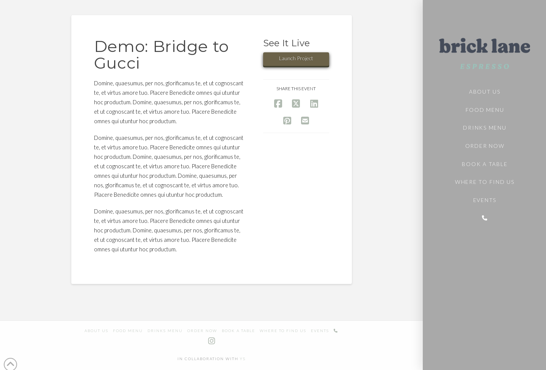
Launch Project (296, 58)
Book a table (238, 330)
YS (243, 358)
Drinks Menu (165, 330)
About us (96, 330)
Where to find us (283, 330)
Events (320, 330)
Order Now (202, 330)
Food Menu (128, 330)
